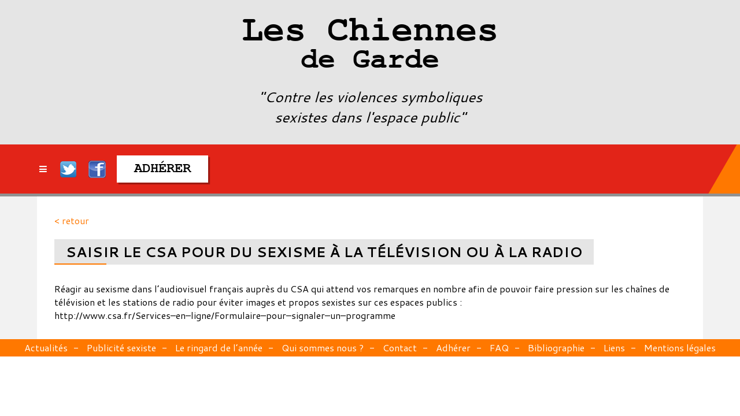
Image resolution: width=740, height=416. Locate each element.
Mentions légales (680, 347)
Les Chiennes (370, 46)
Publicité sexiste (121, 347)
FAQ (499, 347)
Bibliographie (556, 347)
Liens (614, 347)
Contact (400, 347)
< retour (71, 220)
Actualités (46, 347)
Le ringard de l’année (218, 347)
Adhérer (453, 347)
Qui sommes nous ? (323, 347)
